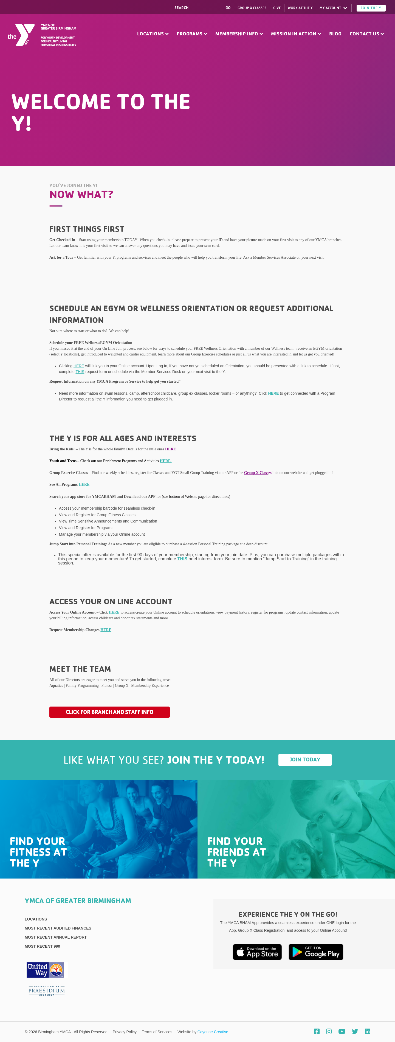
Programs (189, 34)
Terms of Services (157, 1032)
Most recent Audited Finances (58, 928)
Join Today (305, 760)
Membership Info (236, 34)
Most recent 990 (42, 946)
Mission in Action (293, 34)
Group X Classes (252, 8)
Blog (335, 34)
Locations (150, 34)
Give (277, 8)
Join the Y (371, 8)
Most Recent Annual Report (56, 937)
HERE (79, 366)
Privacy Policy (125, 1032)
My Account (330, 8)
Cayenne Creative (213, 1032)
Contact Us (364, 34)
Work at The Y (300, 8)
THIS (79, 371)
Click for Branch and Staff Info (109, 712)
